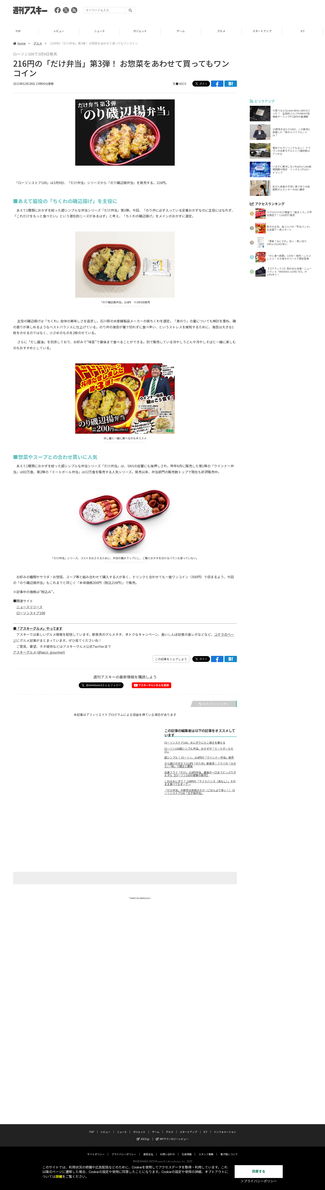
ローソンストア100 (30, 612)
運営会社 (148, 1150)
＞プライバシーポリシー (258, 1181)
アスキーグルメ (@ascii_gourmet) (39, 652)
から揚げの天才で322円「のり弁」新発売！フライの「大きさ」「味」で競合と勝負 (200, 765)
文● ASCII (179, 84)
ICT (305, 31)
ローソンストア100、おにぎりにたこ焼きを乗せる (194, 742)
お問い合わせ (167, 1150)
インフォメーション (225, 1128)
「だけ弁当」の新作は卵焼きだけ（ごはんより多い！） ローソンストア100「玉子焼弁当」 (199, 792)
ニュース (101, 31)
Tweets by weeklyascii (139, 898)
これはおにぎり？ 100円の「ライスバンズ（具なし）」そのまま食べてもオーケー (200, 783)
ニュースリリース (29, 606)
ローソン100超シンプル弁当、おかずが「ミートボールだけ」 (198, 750)
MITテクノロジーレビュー (172, 1135)
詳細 (59, 1177)
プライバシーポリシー (124, 1150)
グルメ (223, 31)
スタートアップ (264, 31)
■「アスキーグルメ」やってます (37, 628)
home (19, 43)
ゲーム (183, 31)
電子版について (229, 1150)
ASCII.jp (143, 1135)
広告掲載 (187, 1150)
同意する (258, 1171)
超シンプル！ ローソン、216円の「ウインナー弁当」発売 (199, 757)
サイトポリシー (96, 1150)
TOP (20, 31)
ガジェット (142, 31)
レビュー (61, 31)
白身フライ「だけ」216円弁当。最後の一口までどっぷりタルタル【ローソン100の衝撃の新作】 (200, 774)
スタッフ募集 (206, 1150)
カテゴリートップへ (214, 704)
